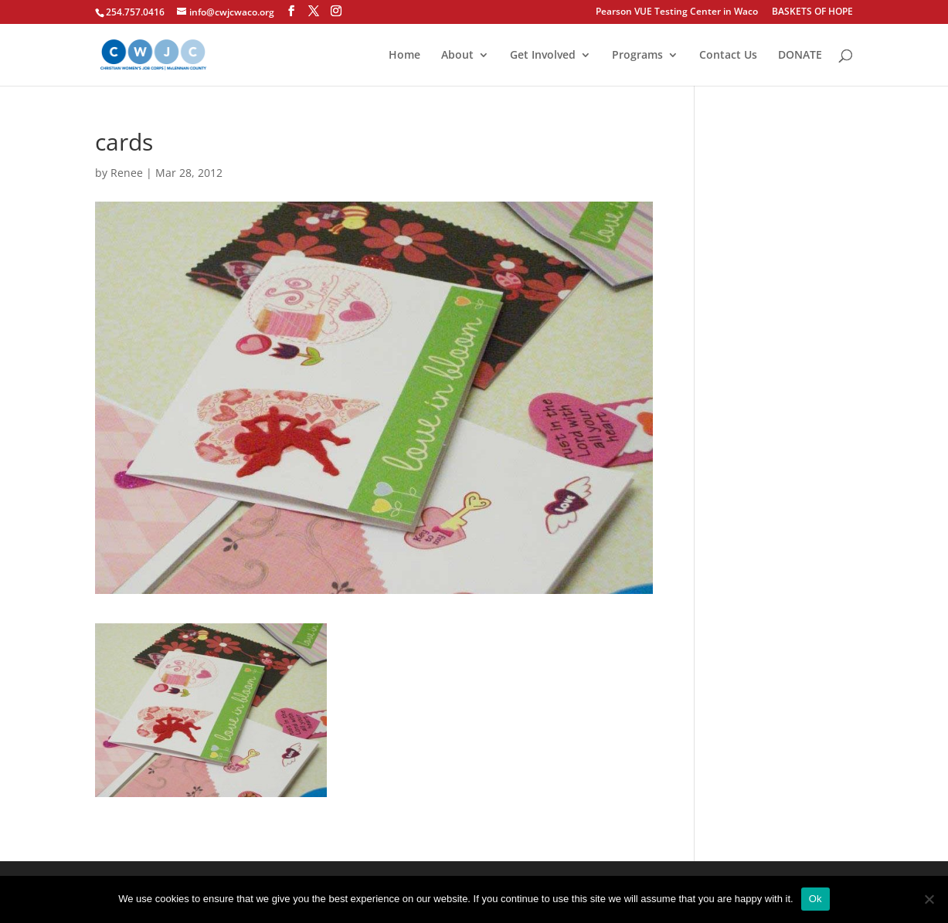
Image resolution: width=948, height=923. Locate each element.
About (457, 55)
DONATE (800, 55)
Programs (637, 55)
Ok (815, 898)
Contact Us (728, 55)
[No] (928, 899)
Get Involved (543, 55)
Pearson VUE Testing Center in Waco (677, 12)
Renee (126, 172)
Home (404, 55)
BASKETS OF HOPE (812, 12)
